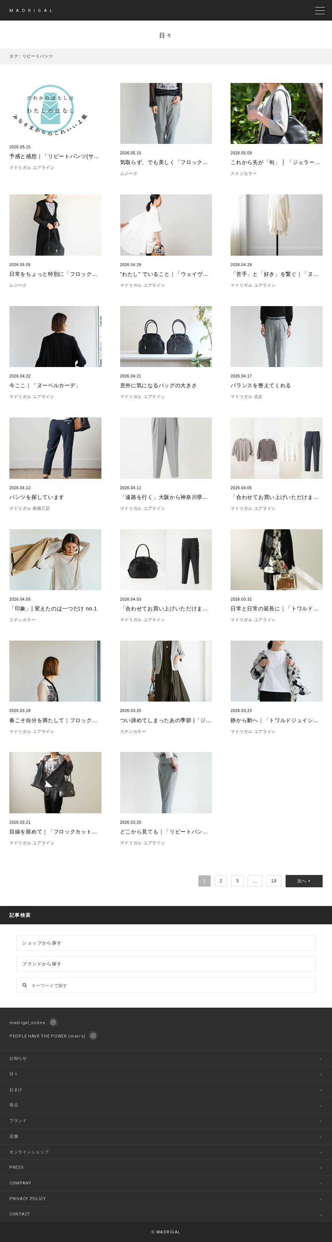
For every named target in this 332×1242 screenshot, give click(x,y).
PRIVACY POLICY (27, 1198)
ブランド (18, 1120)
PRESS (16, 1167)
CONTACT (19, 1214)
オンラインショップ (29, 1152)
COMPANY (20, 1183)
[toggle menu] (320, 10)
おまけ (15, 1089)
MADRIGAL (32, 10)
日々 (13, 1074)
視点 (13, 1105)
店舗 (13, 1136)
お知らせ (18, 1058)
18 (274, 881)
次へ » (304, 881)
